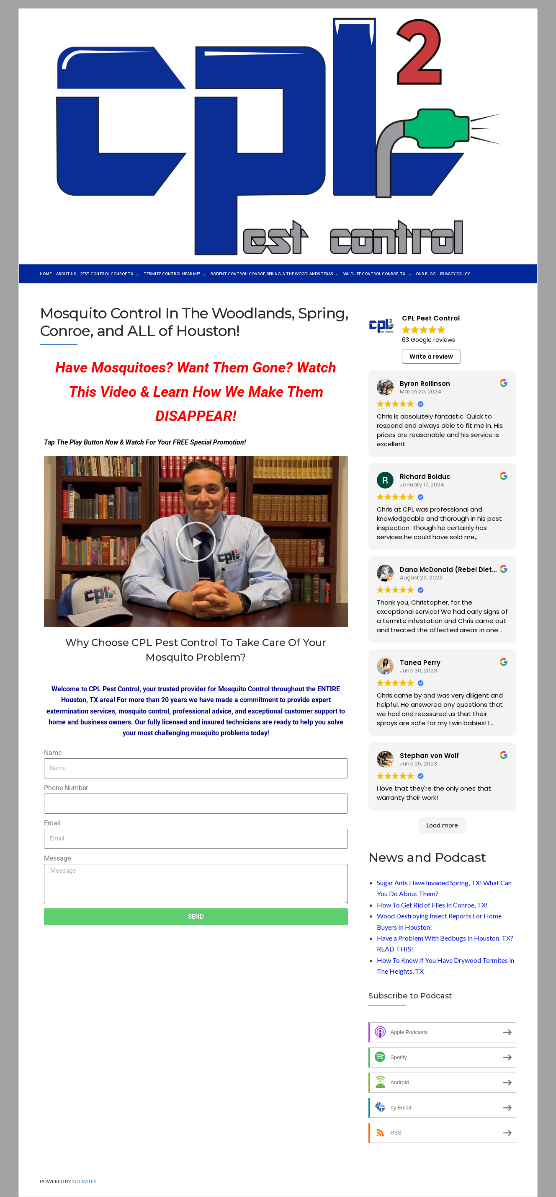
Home (47, 273)
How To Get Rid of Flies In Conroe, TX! (432, 905)
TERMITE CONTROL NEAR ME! (193, 273)
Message (57, 858)
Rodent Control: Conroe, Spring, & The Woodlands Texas (307, 273)
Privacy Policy (511, 273)
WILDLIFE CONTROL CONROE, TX (423, 273)
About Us (69, 273)
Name (53, 753)
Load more (442, 825)
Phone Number (66, 788)
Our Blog (477, 273)
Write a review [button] (431, 356)
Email (52, 823)
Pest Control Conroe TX (119, 273)
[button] (196, 542)
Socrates (84, 1181)
